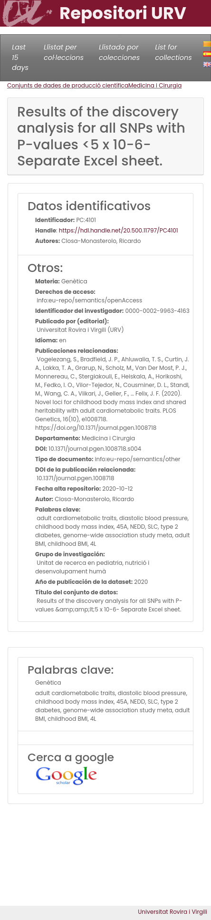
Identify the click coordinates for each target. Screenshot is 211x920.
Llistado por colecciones (119, 52)
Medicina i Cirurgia (155, 85)
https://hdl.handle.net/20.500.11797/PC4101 (118, 230)
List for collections (173, 52)
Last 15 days (20, 57)
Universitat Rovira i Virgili (172, 912)
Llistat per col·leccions (64, 52)
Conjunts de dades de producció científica (67, 85)
